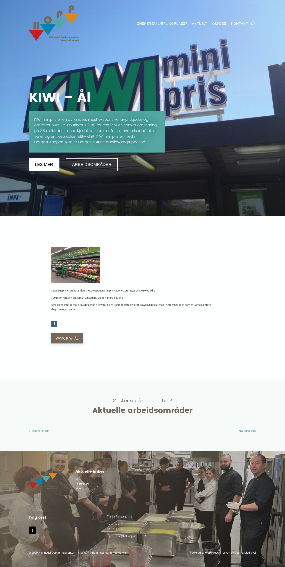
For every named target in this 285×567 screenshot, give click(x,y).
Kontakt (239, 23)
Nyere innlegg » (248, 431)
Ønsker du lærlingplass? (162, 23)
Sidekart (83, 552)
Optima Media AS (245, 552)
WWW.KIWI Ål (67, 338)
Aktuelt (199, 23)
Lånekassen (82, 484)
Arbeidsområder (91, 164)
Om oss (219, 23)
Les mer (44, 164)
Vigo (78, 488)
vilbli (78, 479)
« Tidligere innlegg (39, 431)
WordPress (212, 552)
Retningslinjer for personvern (110, 552)
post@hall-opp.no (126, 536)
